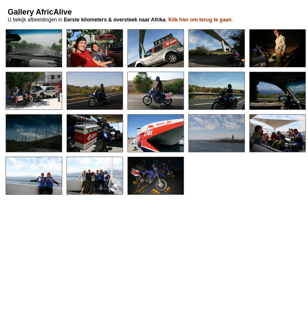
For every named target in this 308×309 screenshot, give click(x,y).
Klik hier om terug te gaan (199, 20)
